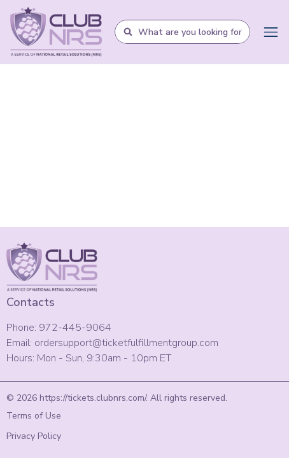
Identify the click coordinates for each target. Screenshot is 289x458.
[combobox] (190, 31)
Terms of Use (33, 416)
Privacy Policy (33, 436)
